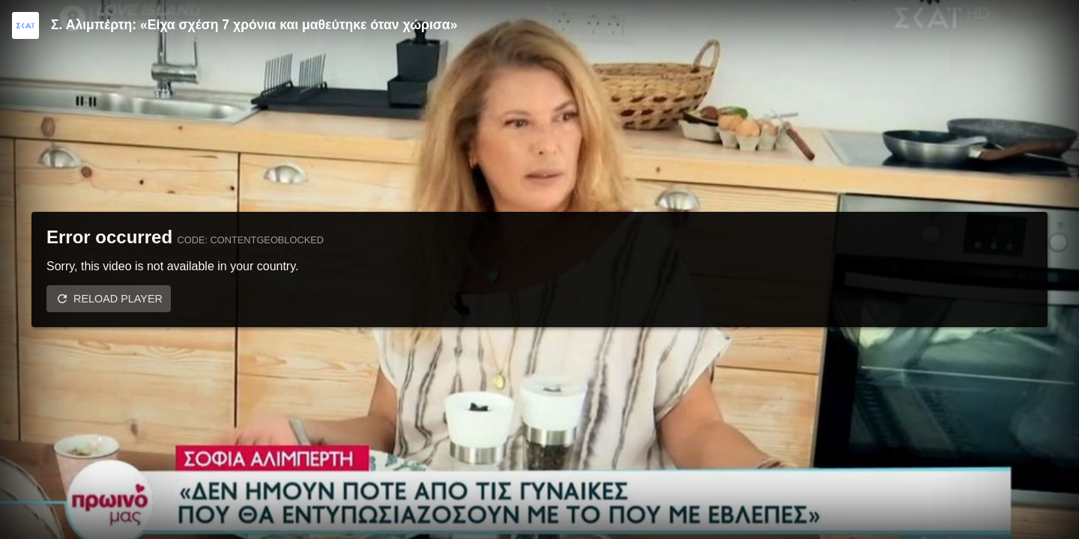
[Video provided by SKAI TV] (25, 25)
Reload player (118, 299)
